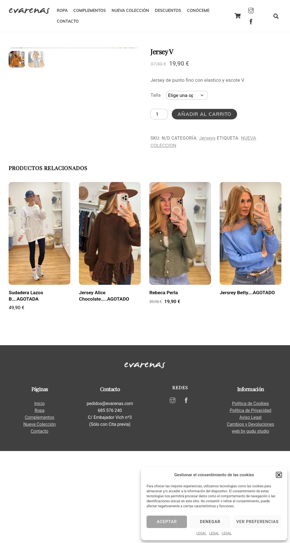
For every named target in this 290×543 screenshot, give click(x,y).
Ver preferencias (257, 521)
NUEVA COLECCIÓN (130, 10)
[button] (279, 475)
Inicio (39, 495)
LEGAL (201, 533)
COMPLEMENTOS (89, 10)
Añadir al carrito (204, 114)
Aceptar (167, 521)
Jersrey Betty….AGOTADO (247, 384)
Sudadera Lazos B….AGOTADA (26, 388)
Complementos (39, 509)
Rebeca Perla (163, 384)
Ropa (40, 502)
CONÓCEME (198, 10)
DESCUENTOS (168, 10)
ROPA (62, 10)
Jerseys (207, 138)
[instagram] (250, 10)
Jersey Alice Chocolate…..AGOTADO (104, 388)
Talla (155, 95)
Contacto (39, 523)
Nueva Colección (39, 516)
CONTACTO (68, 21)
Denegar (210, 521)
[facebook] (250, 21)
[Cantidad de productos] (159, 114)
